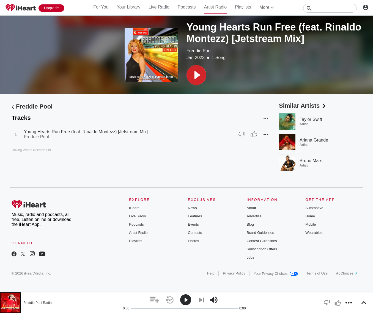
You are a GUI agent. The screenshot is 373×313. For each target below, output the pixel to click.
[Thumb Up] (254, 134)
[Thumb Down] (242, 134)
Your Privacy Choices (276, 274)
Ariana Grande (314, 140)
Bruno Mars (311, 160)
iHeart (134, 208)
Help (211, 273)
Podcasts (187, 7)
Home (310, 216)
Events (193, 224)
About (251, 208)
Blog (250, 224)
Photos (193, 241)
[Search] (330, 8)
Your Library (128, 7)
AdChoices (346, 273)
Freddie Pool (199, 50)
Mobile (310, 224)
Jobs (250, 257)
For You (100, 7)
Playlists (243, 7)
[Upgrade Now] (51, 8)
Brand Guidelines (260, 233)
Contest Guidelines (262, 241)
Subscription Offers (262, 249)
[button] (196, 75)
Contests (195, 233)
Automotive (314, 208)
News (192, 208)
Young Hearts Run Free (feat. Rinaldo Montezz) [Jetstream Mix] (86, 131)
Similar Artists (303, 105)
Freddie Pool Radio (37, 303)
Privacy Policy (234, 273)
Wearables (313, 233)
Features (195, 216)
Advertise (254, 216)
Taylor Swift (311, 119)
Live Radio (159, 7)
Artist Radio (215, 7)
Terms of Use (317, 273)
